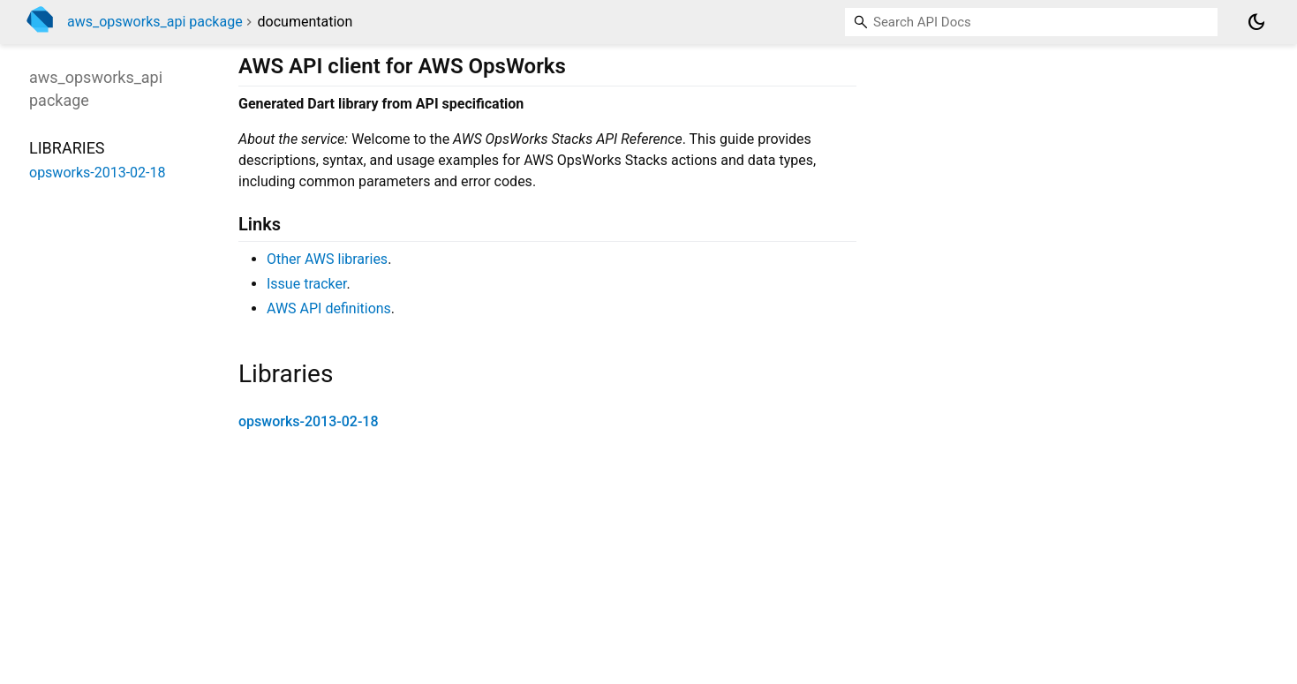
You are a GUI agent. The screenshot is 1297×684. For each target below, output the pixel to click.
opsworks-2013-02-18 (308, 421)
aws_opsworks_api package (155, 21)
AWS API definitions (329, 308)
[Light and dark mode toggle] (1256, 22)
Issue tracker (306, 283)
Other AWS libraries (327, 259)
